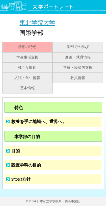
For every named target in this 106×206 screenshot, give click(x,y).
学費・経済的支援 (77, 68)
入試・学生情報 (27, 78)
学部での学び (78, 47)
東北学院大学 (37, 22)
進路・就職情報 (78, 57)
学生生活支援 (27, 57)
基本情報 (27, 88)
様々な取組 (27, 68)
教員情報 (77, 78)
